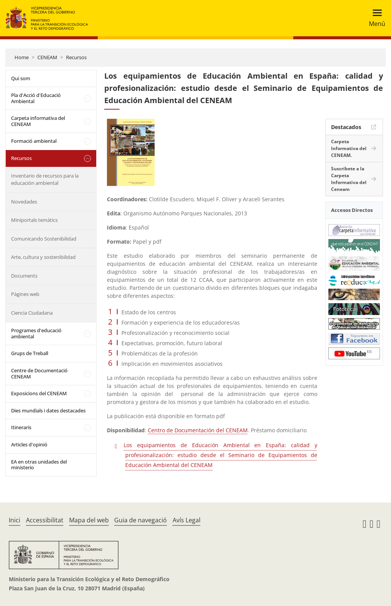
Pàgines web (25, 294)
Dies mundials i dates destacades (48, 410)
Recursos (76, 57)
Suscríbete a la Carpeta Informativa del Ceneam (349, 178)
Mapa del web (89, 520)
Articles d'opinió (29, 444)
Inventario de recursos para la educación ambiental (45, 179)
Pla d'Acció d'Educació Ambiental (36, 98)
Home (22, 57)
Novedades (24, 201)
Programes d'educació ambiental (36, 333)
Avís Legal (186, 520)
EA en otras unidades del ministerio (39, 464)
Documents (24, 275)
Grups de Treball (29, 353)
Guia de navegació (140, 520)
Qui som (20, 78)
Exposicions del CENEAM (39, 393)
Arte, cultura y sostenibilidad (43, 257)
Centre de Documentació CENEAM (39, 373)
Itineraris (21, 427)
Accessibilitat (44, 520)
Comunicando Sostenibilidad (43, 238)
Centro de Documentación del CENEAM (198, 430)
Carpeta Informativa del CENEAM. (349, 148)
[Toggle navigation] (375, 18)
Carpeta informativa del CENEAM (38, 121)
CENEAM (47, 57)
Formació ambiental (34, 140)
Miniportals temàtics (34, 220)
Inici (14, 520)
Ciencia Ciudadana (32, 312)
